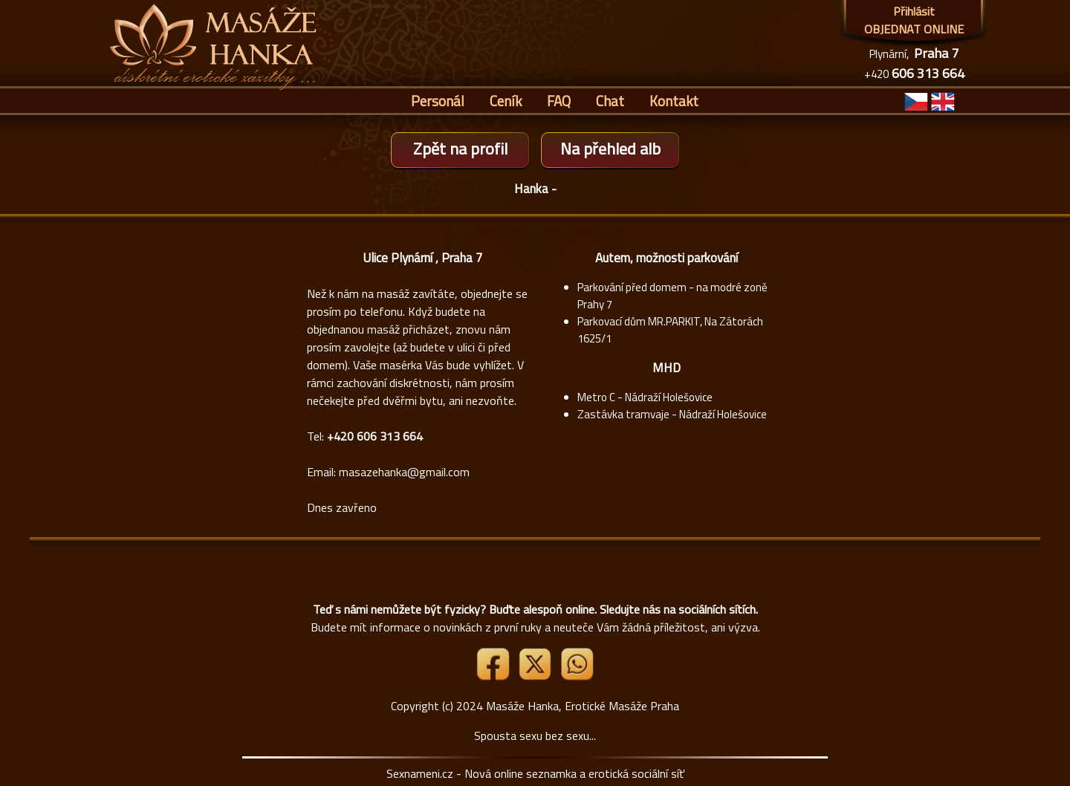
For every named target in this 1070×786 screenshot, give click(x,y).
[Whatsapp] (576, 676)
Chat (610, 100)
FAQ (559, 100)
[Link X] (536, 676)
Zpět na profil (460, 148)
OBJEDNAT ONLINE (914, 29)
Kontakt (673, 100)
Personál (437, 100)
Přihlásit (914, 11)
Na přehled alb (610, 148)
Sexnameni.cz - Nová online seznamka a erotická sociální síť (535, 773)
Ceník (506, 100)
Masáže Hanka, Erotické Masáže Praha (582, 706)
